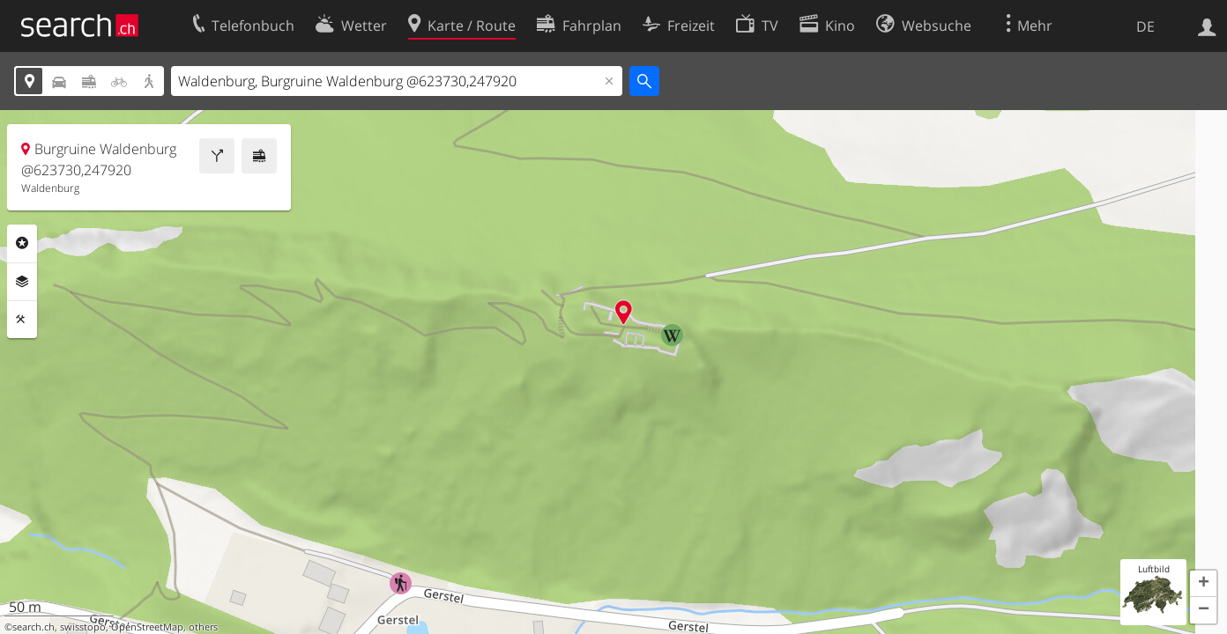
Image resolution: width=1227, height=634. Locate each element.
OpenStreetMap (147, 627)
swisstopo (83, 627)
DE (1145, 26)
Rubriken (22, 243)
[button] (1203, 584)
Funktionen (22, 319)
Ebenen (22, 281)
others (203, 627)
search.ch (33, 627)
